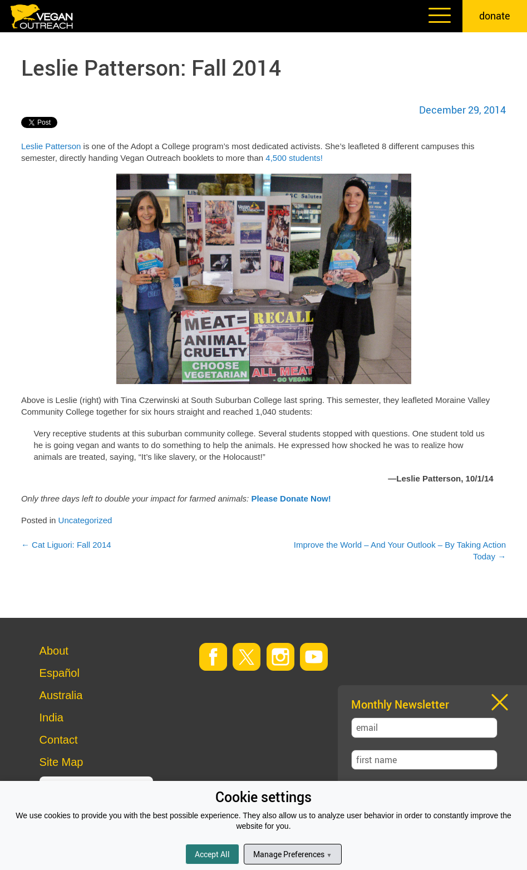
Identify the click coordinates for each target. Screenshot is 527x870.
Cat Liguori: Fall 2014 (66, 544)
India (51, 717)
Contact (59, 740)
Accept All (212, 854)
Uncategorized (85, 520)
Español (60, 673)
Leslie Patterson (51, 146)
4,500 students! (294, 158)
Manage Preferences (292, 854)
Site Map (61, 762)
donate (494, 15)
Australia (61, 695)
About (54, 651)
